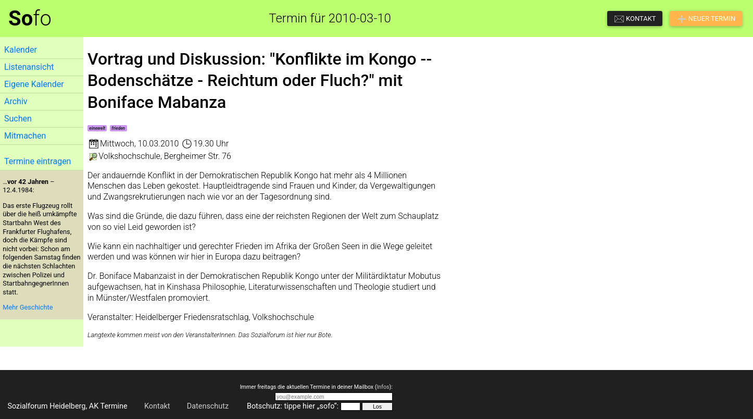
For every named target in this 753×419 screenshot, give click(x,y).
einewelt (97, 128)
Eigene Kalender (34, 84)
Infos (382, 387)
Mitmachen (25, 136)
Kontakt (157, 406)
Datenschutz (208, 406)
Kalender (20, 50)
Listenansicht (29, 67)
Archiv (16, 101)
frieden (118, 128)
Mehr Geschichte (28, 307)
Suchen (18, 119)
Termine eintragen (37, 161)
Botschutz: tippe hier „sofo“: (292, 406)
